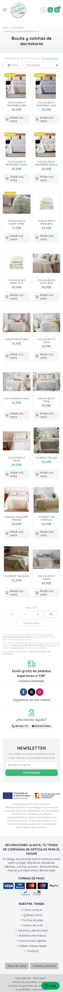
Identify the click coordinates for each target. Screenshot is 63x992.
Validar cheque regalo (33, 946)
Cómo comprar (33, 910)
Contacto (33, 951)
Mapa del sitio (23, 978)
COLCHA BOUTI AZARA (46, 577)
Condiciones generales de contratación (30, 985)
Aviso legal (39, 978)
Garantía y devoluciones (33, 930)
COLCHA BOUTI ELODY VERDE (16, 222)
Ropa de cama (17, 966)
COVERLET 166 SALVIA (17, 576)
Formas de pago (33, 920)
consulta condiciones (31, 681)
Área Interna (39, 989)
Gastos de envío (33, 925)
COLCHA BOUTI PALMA (16, 459)
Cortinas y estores (44, 966)
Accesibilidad (23, 989)
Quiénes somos (33, 915)
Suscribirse (31, 772)
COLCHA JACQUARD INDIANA (16, 518)
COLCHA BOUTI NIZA (16, 339)
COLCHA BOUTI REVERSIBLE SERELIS (46, 163)
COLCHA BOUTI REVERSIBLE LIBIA (16, 104)
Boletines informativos (33, 935)
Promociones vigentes (33, 941)
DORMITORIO (18, 647)
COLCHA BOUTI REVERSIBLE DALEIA (16, 163)
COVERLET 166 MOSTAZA (46, 518)
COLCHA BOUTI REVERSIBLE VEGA (46, 104)
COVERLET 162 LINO (46, 457)
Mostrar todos (50, 58)
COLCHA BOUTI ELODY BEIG (46, 282)
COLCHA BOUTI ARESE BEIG (46, 222)
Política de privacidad (24, 982)
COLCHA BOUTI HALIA (16, 398)
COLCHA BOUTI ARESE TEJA (16, 282)
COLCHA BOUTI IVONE (46, 400)
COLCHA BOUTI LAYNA (46, 341)
